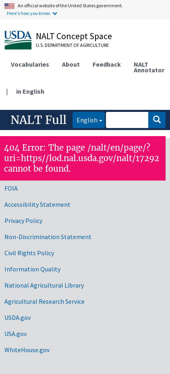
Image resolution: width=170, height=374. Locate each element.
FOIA (11, 188)
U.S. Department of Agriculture (72, 45)
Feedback (107, 64)
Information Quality (32, 269)
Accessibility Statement (37, 204)
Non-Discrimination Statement (47, 237)
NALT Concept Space (74, 36)
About (71, 64)
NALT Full (38, 120)
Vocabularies (30, 64)
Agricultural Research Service (44, 301)
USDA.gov (17, 317)
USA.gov (15, 334)
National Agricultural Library (44, 285)
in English (30, 91)
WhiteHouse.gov (27, 350)
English (85, 119)
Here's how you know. (29, 13)
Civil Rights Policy (29, 253)
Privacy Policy (23, 220)
